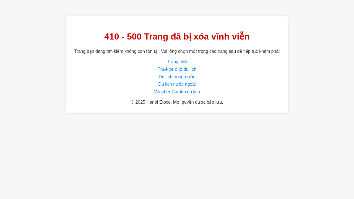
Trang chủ (177, 61)
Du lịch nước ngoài (177, 84)
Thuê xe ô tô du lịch (177, 69)
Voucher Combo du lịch (177, 91)
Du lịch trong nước (177, 76)
